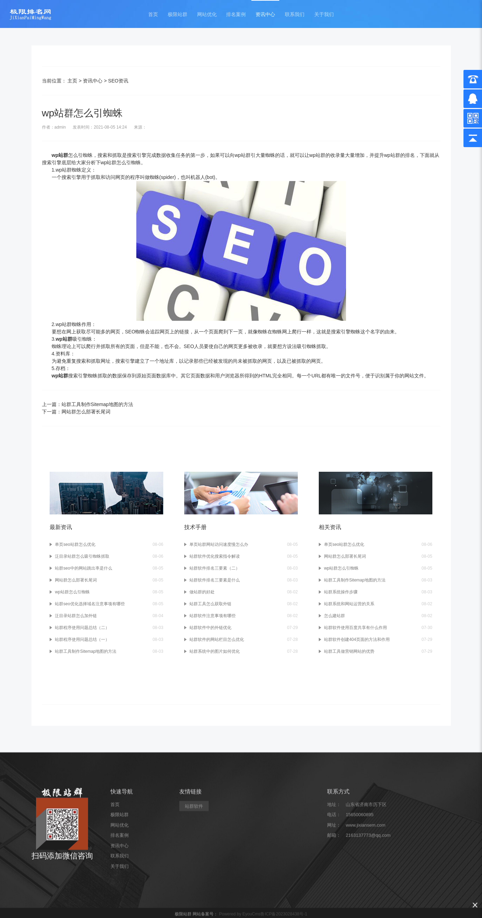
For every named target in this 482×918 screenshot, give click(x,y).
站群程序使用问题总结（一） (82, 639)
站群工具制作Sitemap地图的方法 (85, 651)
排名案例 (236, 14)
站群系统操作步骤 (341, 592)
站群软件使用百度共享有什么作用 (355, 627)
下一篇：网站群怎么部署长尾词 (76, 411)
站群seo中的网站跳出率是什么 (83, 568)
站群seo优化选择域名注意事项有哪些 (89, 603)
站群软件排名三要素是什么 (214, 580)
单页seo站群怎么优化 (75, 544)
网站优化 (207, 14)
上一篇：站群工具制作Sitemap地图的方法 (87, 404)
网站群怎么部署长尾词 (76, 580)
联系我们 (294, 14)
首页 (153, 14)
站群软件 (194, 873)
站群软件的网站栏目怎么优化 (216, 639)
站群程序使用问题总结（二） (82, 627)
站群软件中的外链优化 (210, 627)
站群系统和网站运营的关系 (349, 603)
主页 (72, 81)
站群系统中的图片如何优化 (214, 651)
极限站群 (177, 14)
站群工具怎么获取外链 (210, 603)
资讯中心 (265, 14)
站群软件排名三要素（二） (214, 568)
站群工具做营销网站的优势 (349, 651)
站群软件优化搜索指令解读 (214, 556)
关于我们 (324, 14)
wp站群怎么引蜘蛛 (72, 592)
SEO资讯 (118, 81)
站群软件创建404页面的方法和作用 (357, 639)
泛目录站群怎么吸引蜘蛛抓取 (82, 556)
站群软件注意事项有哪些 (212, 615)
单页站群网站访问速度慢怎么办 (218, 544)
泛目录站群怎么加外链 (76, 615)
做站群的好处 (202, 592)
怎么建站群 (334, 615)
